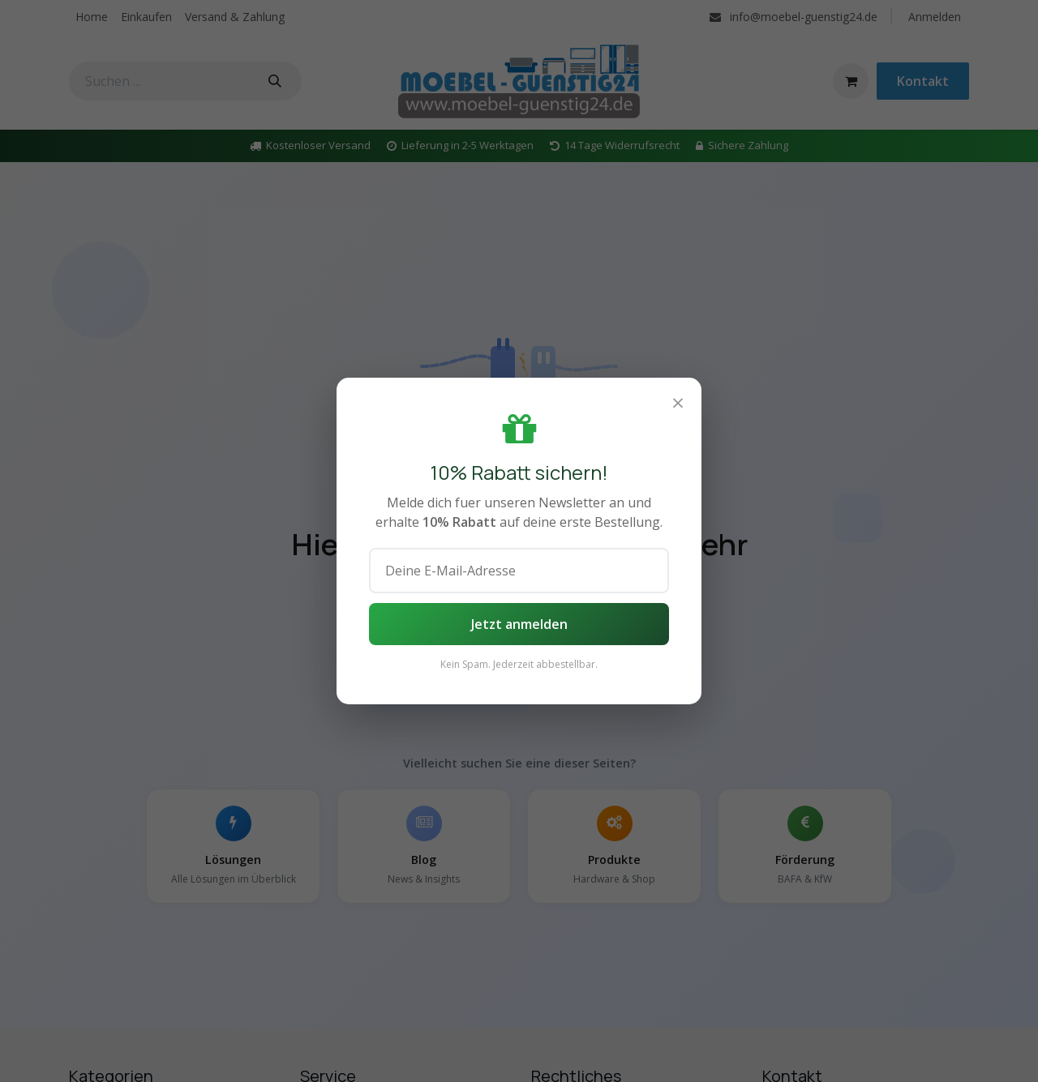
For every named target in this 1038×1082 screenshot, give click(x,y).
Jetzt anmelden (519, 624)
